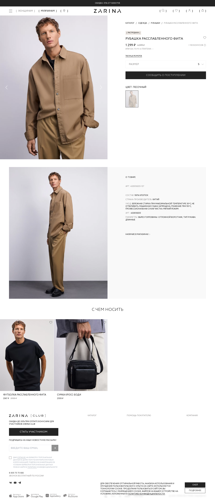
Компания (192, 415)
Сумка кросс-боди (69, 394)
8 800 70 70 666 (16, 473)
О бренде (191, 420)
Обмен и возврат (136, 427)
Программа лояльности (140, 440)
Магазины (192, 446)
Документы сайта (137, 452)
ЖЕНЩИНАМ (25, 11)
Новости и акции (196, 440)
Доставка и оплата (137, 420)
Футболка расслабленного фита (24, 394)
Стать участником (33, 432)
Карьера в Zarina (195, 427)
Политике (32, 467)
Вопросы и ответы (137, 433)
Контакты (192, 433)
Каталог (92, 415)
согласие (21, 457)
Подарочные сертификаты (141, 446)
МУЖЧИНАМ (48, 11)
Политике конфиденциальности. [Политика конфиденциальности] (146, 494)
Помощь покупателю (139, 415)
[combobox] (165, 64)
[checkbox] (10, 457)
